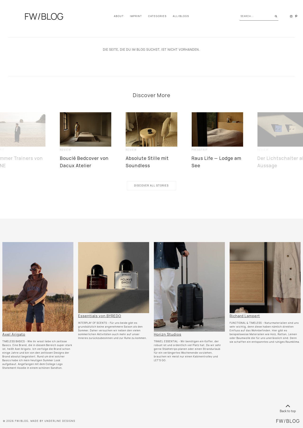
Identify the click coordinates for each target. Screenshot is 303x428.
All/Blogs (181, 16)
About (119, 16)
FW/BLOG (43, 16)
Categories (157, 16)
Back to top (288, 407)
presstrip (200, 149)
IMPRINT (136, 16)
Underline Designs (60, 421)
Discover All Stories (151, 185)
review (65, 149)
